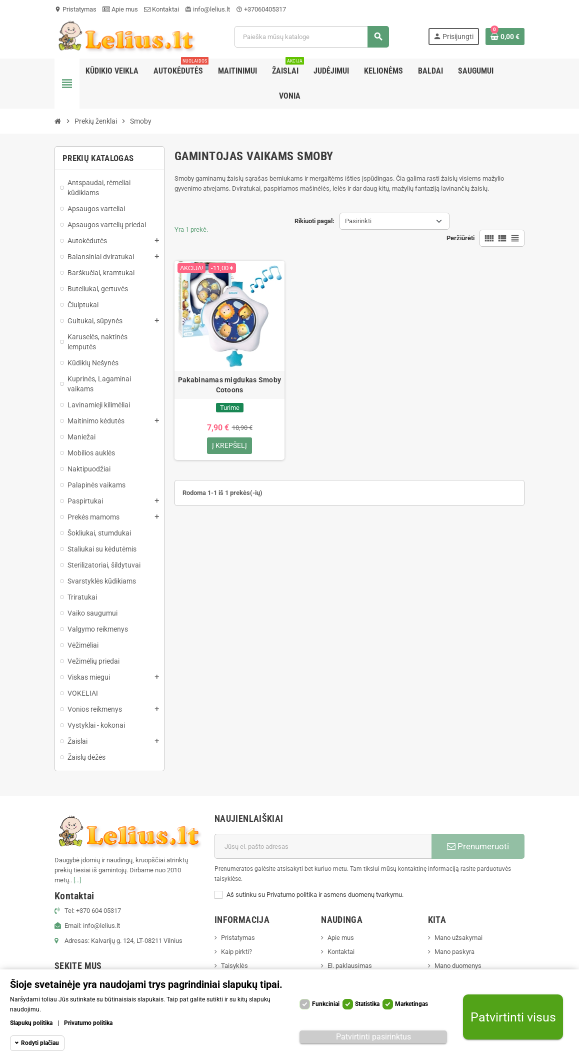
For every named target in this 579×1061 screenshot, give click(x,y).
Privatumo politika (88, 1022)
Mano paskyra (454, 951)
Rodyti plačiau (40, 1042)
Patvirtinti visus (513, 1017)
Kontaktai (161, 9)
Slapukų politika (31, 1022)
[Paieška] (311, 37)
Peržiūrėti (460, 238)
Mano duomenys (458, 965)
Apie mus (120, 9)
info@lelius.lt (207, 9)
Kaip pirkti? (236, 951)
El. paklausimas (350, 965)
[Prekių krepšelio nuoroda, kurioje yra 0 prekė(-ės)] (505, 36)
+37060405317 (261, 9)
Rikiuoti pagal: (314, 221)
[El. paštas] (323, 846)
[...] (77, 880)
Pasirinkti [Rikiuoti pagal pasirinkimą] (358, 221)
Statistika (367, 1003)
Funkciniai (326, 1003)
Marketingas (411, 1003)
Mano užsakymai (458, 937)
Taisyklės (234, 965)
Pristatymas (75, 9)
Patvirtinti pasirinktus (373, 1036)
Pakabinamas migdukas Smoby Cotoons (229, 385)
